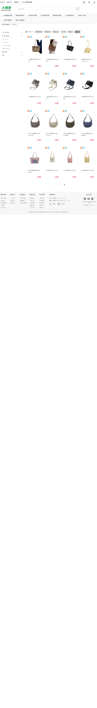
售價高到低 (56, 32)
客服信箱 (41, 205)
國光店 (9, 2)
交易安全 (3, 200)
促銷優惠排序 (38, 32)
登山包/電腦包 (7, 45)
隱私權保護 (3, 203)
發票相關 (41, 200)
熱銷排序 (70, 32)
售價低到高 (47, 32)
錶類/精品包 (6, 48)
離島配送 (32, 205)
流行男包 (5, 42)
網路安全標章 (23, 203)
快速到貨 (32, 198)
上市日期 (63, 32)
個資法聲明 (23, 198)
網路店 (16, 2)
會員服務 (22, 200)
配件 (3, 55)
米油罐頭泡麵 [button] (7, 15)
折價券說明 (32, 203)
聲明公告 (12, 203)
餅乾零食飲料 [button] (20, 15)
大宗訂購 (32, 207)
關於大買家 (3, 198)
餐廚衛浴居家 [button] (57, 15)
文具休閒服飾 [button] (7, 20)
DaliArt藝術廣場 (26, 2)
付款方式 (32, 200)
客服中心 (41, 207)
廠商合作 (12, 200)
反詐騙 (2, 205)
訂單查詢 (41, 198)
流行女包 (14, 24)
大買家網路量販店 (5, 24)
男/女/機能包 (5, 36)
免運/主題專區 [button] (19, 20)
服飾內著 (4, 52)
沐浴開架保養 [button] (45, 15)
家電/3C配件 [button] (82, 15)
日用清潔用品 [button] (69, 15)
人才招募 (12, 198)
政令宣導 (3, 207)
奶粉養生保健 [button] (32, 15)
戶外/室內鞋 (5, 32)
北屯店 (2, 2)
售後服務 (41, 203)
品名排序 (77, 32)
